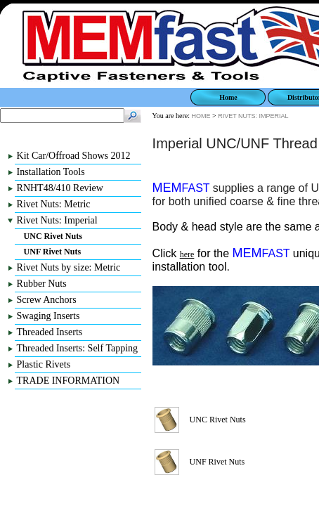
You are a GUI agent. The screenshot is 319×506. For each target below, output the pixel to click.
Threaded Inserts (50, 332)
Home (228, 97)
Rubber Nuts (42, 283)
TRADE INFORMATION (68, 380)
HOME (201, 115)
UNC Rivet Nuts (53, 236)
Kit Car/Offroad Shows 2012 (74, 155)
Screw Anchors (47, 299)
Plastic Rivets (44, 364)
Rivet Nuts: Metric (54, 204)
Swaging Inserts (48, 316)
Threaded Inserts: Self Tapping (77, 348)
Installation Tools (51, 172)
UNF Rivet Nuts (53, 252)
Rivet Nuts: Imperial (57, 220)
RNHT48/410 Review (60, 188)
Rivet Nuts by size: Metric (69, 267)
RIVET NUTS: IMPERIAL (253, 115)
